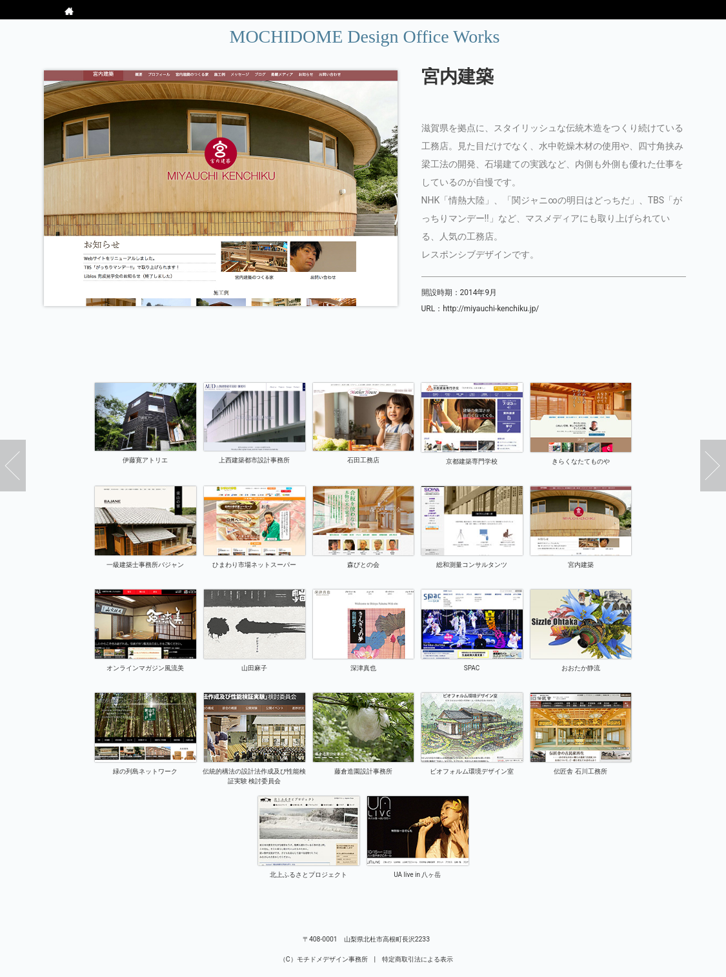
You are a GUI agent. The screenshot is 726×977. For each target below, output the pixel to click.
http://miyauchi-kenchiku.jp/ (491, 308)
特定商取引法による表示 (417, 959)
